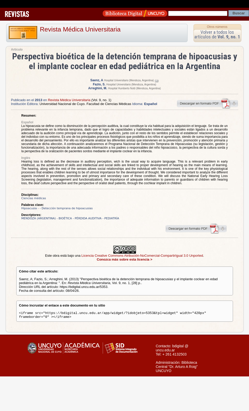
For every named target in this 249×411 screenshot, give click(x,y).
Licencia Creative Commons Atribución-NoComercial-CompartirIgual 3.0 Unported (142, 255)
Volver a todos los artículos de (217, 34)
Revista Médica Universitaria (80, 29)
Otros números (217, 27)
